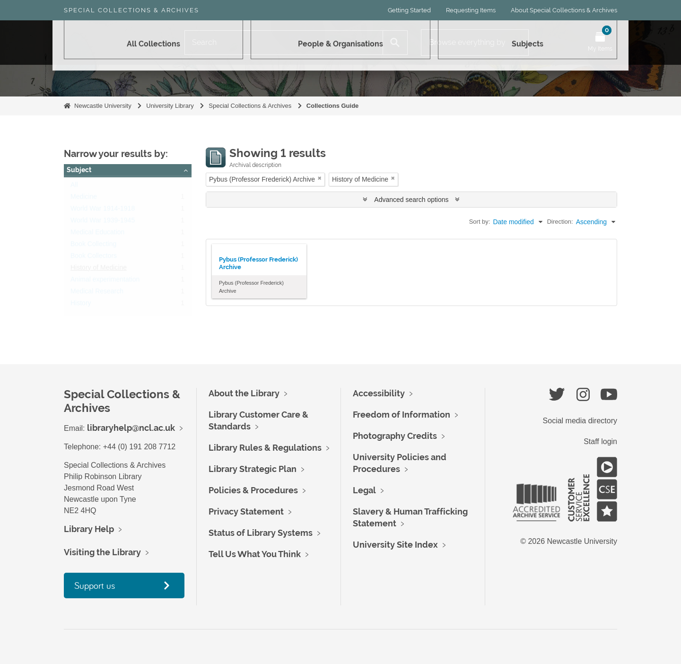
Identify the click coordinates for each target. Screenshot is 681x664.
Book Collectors (93, 258)
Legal (364, 490)
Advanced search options (411, 199)
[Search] (283, 42)
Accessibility (379, 393)
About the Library (244, 393)
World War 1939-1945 (102, 222)
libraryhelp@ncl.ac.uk (131, 428)
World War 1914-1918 (102, 210)
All (74, 187)
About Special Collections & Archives (564, 10)
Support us (94, 585)
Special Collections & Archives (131, 10)
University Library (169, 105)
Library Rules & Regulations (265, 448)
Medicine (83, 198)
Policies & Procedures (253, 490)
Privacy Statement (246, 511)
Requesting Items (471, 10)
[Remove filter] (320, 178)
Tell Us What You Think (255, 554)
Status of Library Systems (261, 533)
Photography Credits (395, 436)
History (80, 305)
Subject (79, 170)
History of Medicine (98, 269)
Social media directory (580, 421)
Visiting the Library (102, 552)
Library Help (89, 529)
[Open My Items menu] (600, 42)
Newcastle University (102, 105)
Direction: (560, 221)
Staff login (600, 441)
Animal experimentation (105, 281)
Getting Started (409, 10)
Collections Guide (332, 105)
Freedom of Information (401, 414)
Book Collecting (93, 246)
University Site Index (395, 545)
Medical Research (96, 293)
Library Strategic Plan (253, 469)
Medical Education (97, 234)
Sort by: (479, 221)
